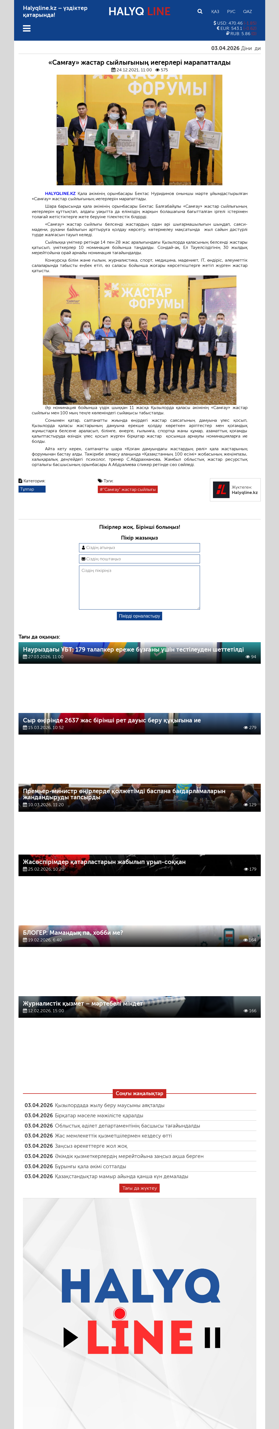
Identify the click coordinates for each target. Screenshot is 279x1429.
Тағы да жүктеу (139, 1197)
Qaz (247, 11)
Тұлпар (27, 489)
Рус (231, 11)
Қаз (215, 11)
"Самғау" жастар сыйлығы (129, 489)
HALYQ (139, 11)
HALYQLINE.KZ (60, 193)
